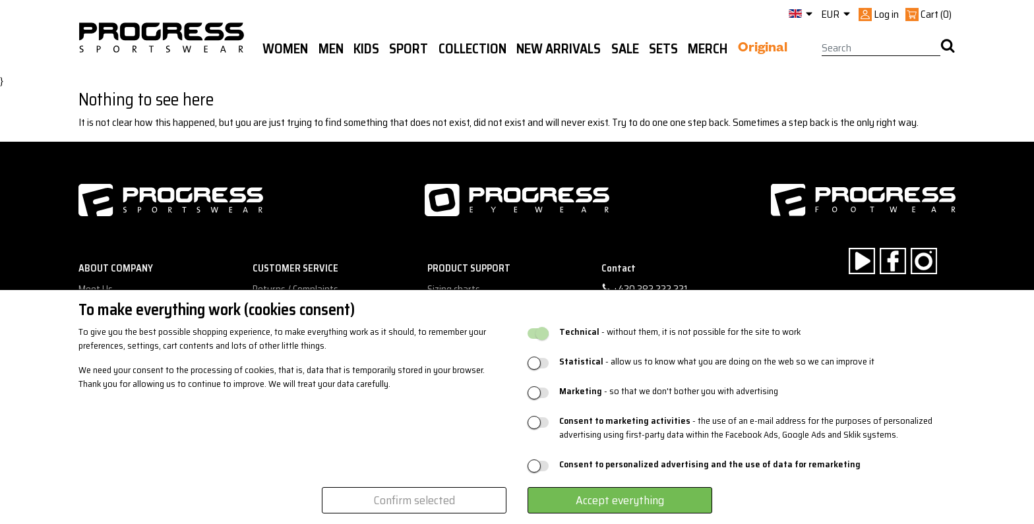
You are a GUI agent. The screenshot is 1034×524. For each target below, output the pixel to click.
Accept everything (620, 500)
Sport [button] (408, 48)
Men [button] (331, 48)
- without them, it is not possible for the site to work (680, 332)
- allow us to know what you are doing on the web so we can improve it (716, 361)
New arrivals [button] (558, 48)
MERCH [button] (707, 48)
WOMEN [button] (285, 48)
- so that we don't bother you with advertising (668, 391)
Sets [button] (663, 48)
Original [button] (762, 49)
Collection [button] (472, 48)
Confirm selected (414, 500)
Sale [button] (625, 48)
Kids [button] (366, 48)
